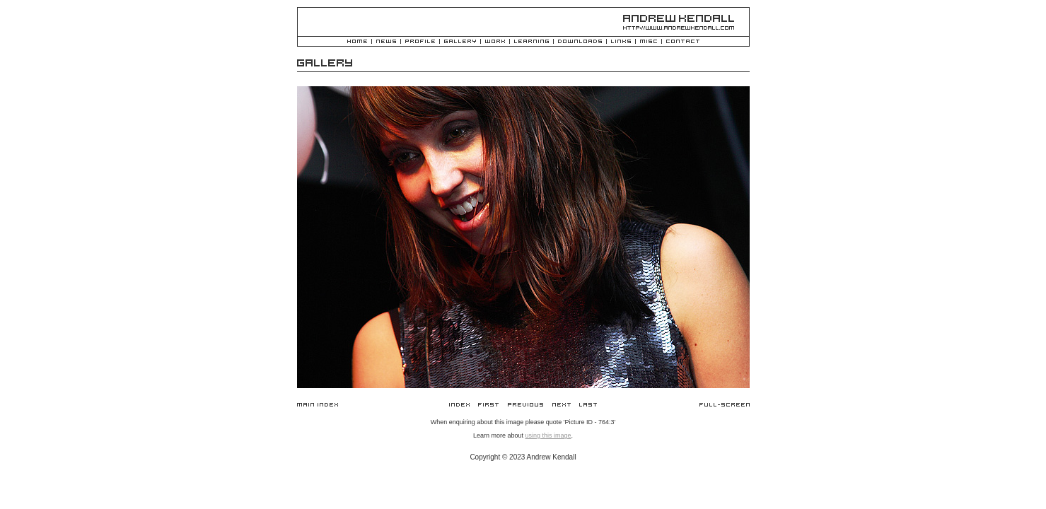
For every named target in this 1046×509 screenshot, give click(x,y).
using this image (548, 435)
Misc (648, 42)
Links (621, 42)
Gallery (460, 42)
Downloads (580, 42)
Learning (531, 42)
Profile (420, 42)
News (386, 42)
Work (495, 42)
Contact (682, 42)
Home (357, 42)
